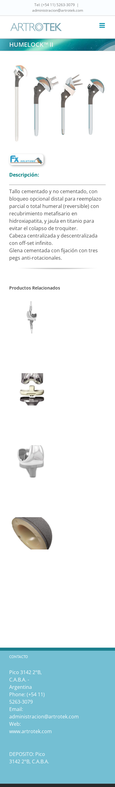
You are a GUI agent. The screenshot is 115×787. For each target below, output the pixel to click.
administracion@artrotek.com (57, 10)
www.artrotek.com (30, 731)
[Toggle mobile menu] (102, 25)
